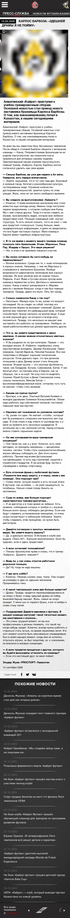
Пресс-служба (16, 13)
